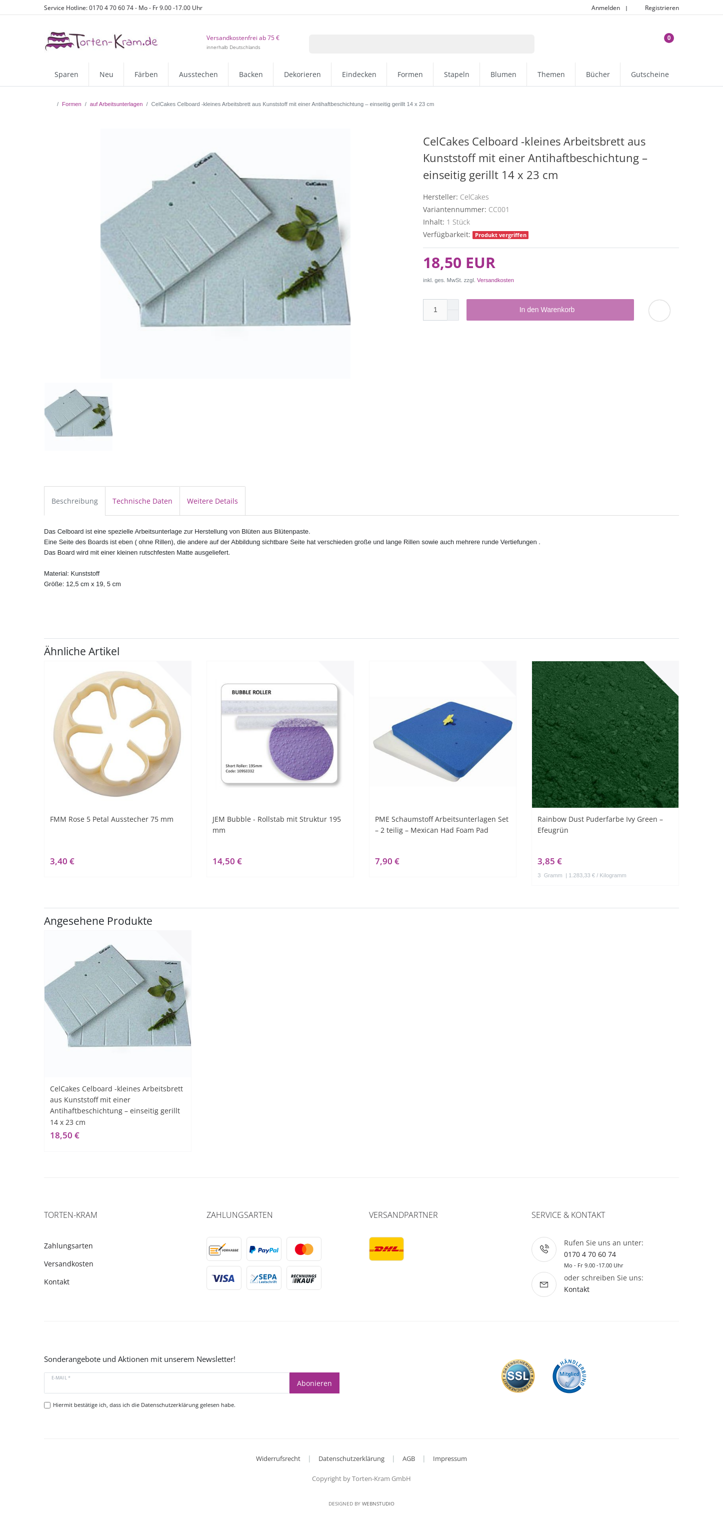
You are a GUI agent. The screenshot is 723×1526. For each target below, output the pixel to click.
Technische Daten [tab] (142, 501)
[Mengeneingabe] (435, 310)
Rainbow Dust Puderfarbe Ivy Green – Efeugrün (600, 824)
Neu (107, 74)
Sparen (66, 74)
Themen (551, 74)
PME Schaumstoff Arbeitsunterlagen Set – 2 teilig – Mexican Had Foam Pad (441, 824)
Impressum (450, 1458)
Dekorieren (302, 74)
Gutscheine (650, 74)
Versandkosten (495, 280)
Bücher (598, 74)
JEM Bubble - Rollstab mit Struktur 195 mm (276, 824)
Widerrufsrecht (278, 1458)
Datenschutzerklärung (351, 1458)
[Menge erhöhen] (453, 304)
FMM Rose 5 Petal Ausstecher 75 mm (112, 819)
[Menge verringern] (453, 315)
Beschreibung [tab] (75, 501)
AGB (408, 1458)
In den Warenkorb (573, 310)
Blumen (503, 74)
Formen (410, 74)
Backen (251, 74)
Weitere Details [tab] (212, 501)
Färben (146, 74)
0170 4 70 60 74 (590, 1254)
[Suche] (521, 44)
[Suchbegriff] (409, 44)
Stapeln (457, 74)
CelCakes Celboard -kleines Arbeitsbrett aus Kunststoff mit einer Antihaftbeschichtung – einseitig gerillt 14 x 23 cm (116, 1105)
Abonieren (314, 1383)
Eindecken (359, 74)
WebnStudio (378, 1503)
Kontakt (57, 1281)
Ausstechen (198, 74)
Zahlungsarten (68, 1245)
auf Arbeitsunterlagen (116, 104)
